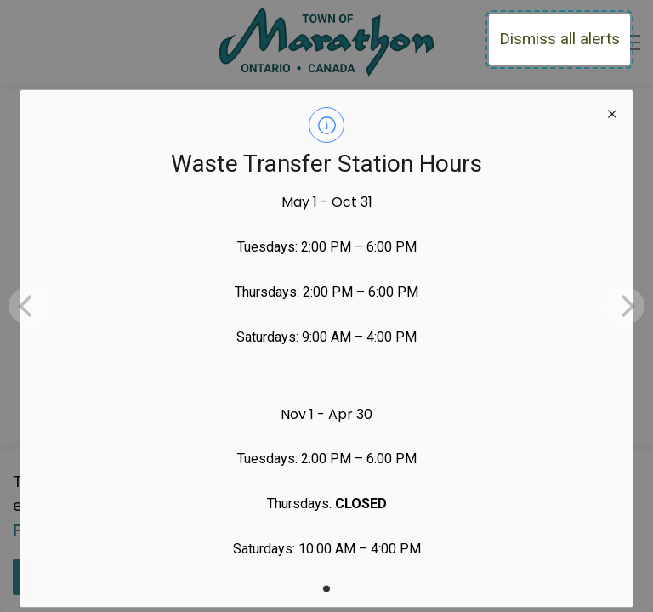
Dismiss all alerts (559, 38)
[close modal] (612, 110)
